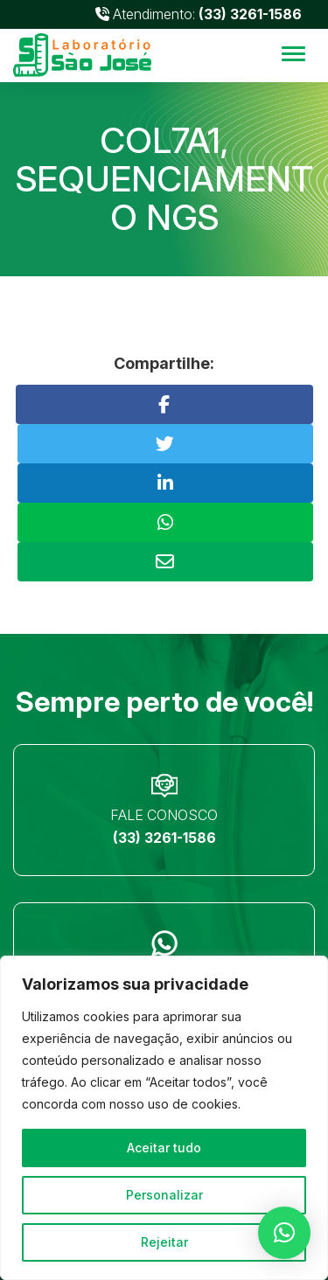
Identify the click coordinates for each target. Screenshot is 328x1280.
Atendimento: (198, 14)
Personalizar (164, 1194)
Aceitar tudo (164, 1147)
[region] (164, 1118)
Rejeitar (164, 1242)
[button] (284, 1233)
